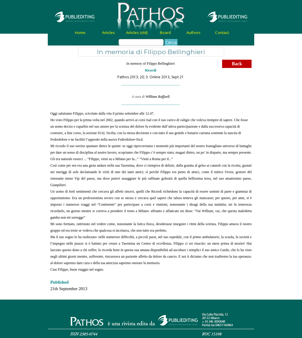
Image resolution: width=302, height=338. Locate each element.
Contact (222, 32)
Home (80, 32)
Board (165, 32)
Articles (108, 32)
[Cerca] (141, 42)
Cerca (171, 42)
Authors (193, 32)
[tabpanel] (150, 83)
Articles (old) (137, 32)
